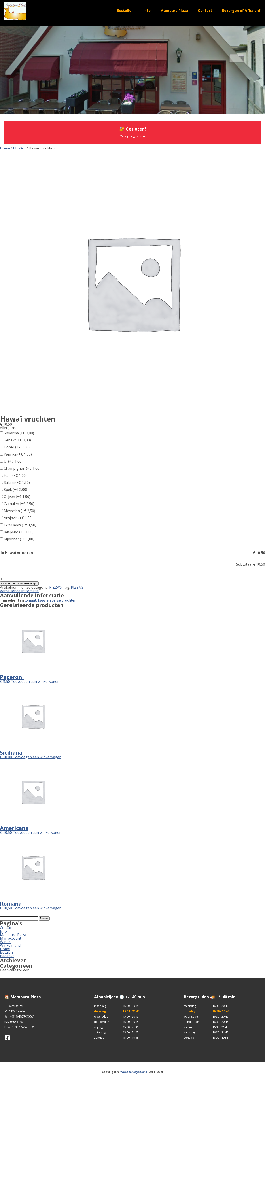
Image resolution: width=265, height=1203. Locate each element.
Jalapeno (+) (17, 532)
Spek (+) (13, 489)
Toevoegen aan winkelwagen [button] (35, 681)
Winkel (5, 941)
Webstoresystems (133, 1072)
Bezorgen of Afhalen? (241, 10)
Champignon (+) (20, 468)
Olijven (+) (15, 496)
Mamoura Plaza (174, 10)
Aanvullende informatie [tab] (19, 590)
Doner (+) (15, 447)
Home (5, 148)
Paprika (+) (16, 454)
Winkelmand (10, 945)
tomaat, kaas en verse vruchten (50, 600)
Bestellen (125, 10)
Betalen (6, 952)
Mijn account (10, 938)
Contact (205, 10)
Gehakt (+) (15, 440)
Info (147, 10)
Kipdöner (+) (17, 539)
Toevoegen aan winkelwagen (19, 583)
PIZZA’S (19, 148)
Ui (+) (11, 461)
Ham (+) (13, 475)
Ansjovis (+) (16, 517)
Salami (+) (15, 482)
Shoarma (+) (17, 433)
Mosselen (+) (17, 510)
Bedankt (7, 955)
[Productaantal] (19, 579)
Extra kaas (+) (18, 524)
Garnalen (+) (17, 503)
